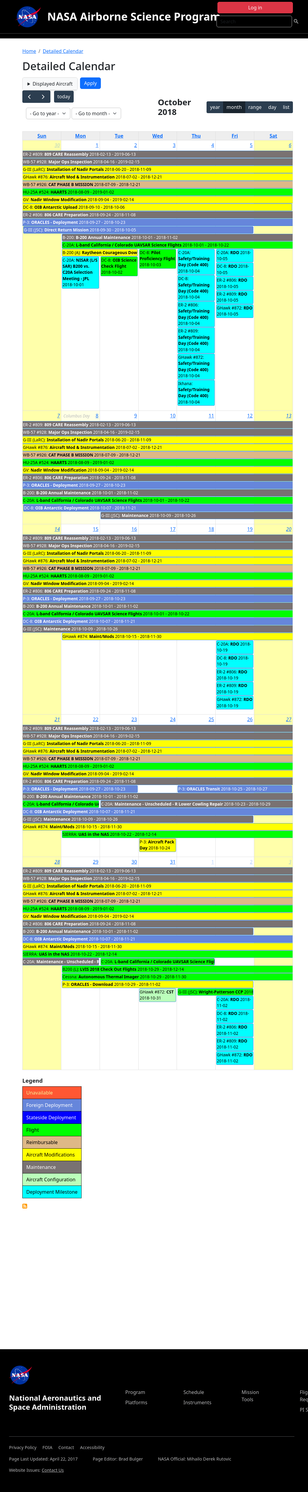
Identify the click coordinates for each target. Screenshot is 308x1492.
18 (211, 529)
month (234, 107)
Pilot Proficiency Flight (157, 255)
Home (29, 51)
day (272, 107)
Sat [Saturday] (273, 136)
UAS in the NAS (94, 834)
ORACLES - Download (92, 984)
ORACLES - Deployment (54, 222)
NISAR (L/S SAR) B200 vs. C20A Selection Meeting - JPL (80, 269)
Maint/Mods (101, 636)
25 (211, 719)
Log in (255, 7)
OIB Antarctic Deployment (62, 508)
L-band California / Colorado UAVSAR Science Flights (129, 245)
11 (211, 415)
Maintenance (135, 515)
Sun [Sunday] (42, 136)
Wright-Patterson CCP (221, 992)
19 (249, 529)
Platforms (136, 1402)
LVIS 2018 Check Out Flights (108, 969)
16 (134, 529)
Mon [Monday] (80, 136)
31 (172, 862)
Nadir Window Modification (58, 199)
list (286, 107)
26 (249, 719)
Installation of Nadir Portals (75, 169)
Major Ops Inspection (70, 162)
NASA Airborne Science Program (133, 16)
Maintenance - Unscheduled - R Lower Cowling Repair (168, 804)
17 (172, 529)
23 (134, 719)
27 (288, 719)
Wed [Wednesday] (157, 136)
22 (95, 719)
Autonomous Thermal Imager (109, 977)
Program (135, 1392)
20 (288, 529)
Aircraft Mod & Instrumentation (82, 177)
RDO (234, 252)
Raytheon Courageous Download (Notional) (126, 252)
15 (95, 529)
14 (57, 529)
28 (57, 862)
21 (57, 719)
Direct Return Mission (66, 230)
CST (170, 992)
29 (95, 862)
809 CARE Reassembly (66, 154)
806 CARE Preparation (66, 215)
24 (172, 719)
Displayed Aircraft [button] (52, 83)
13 (288, 415)
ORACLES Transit (203, 789)
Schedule (194, 1392)
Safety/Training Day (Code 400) (194, 261)
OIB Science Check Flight (118, 263)
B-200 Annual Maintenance (103, 237)
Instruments (198, 1402)
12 (249, 415)
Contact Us (53, 1470)
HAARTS (58, 192)
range (254, 107)
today (63, 96)
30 (57, 145)
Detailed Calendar (63, 51)
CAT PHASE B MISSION (70, 184)
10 (172, 415)
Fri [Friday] (235, 136)
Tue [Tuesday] (119, 136)
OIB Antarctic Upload (55, 207)
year (215, 107)
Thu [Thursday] (196, 136)
